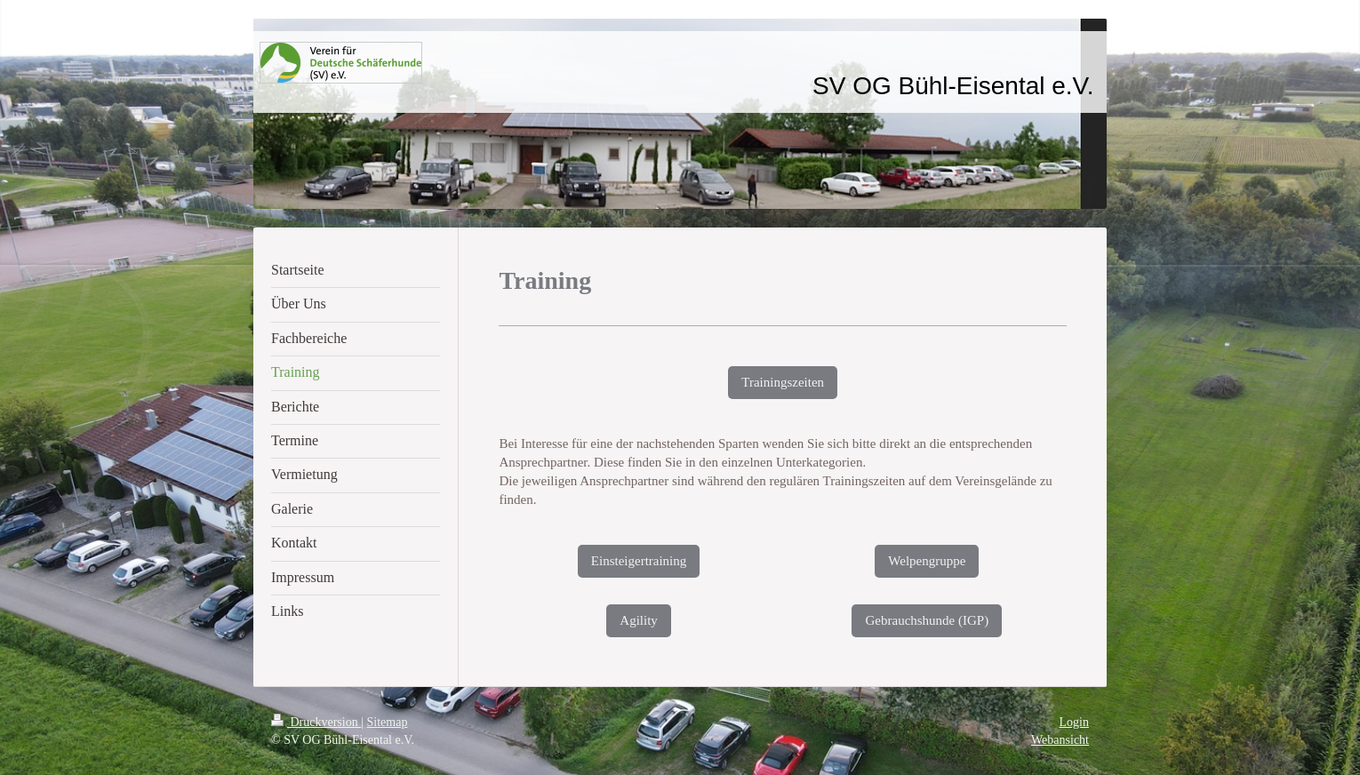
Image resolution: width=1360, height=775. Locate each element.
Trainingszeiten (782, 382)
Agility (639, 620)
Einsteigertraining (638, 561)
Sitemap (387, 722)
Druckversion (316, 722)
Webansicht (1060, 740)
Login (1074, 722)
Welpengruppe (926, 561)
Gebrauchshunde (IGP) (926, 620)
